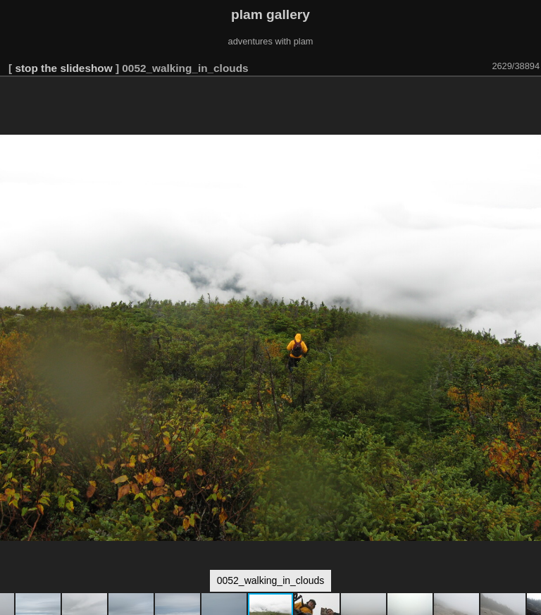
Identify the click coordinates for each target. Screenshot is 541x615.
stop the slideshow (63, 68)
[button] (528, 96)
